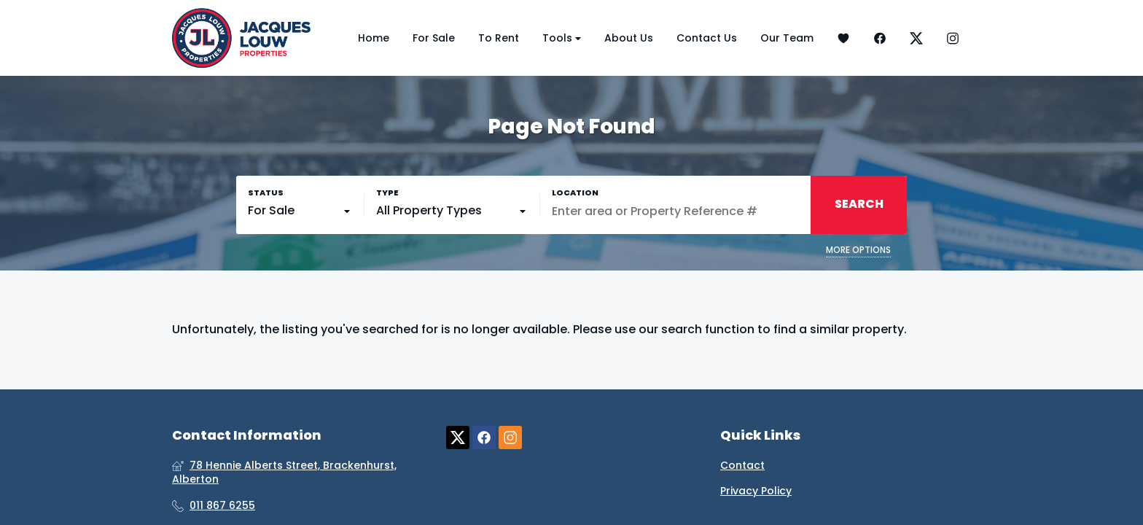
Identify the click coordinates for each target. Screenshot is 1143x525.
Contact (742, 465)
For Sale (434, 38)
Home (373, 38)
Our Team (787, 38)
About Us (628, 38)
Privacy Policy (756, 491)
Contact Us (706, 38)
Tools (561, 38)
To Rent (498, 38)
